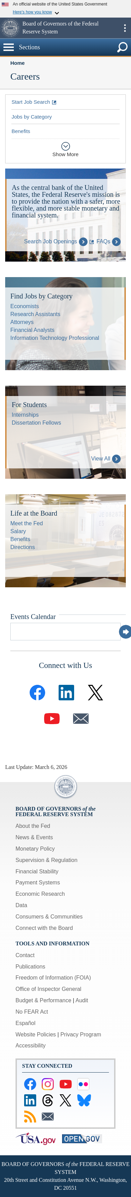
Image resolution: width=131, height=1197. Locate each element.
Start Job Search (30, 102)
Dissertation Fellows (36, 423)
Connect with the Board (44, 928)
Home (17, 63)
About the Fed (33, 826)
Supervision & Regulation (47, 860)
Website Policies (36, 1034)
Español (26, 1023)
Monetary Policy (35, 849)
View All (106, 458)
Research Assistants (35, 314)
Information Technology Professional (54, 338)
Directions (22, 547)
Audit (81, 1000)
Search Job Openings (56, 241)
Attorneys (22, 322)
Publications (30, 967)
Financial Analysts (32, 330)
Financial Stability (37, 871)
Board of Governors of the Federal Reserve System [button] (60, 27)
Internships (25, 415)
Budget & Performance (43, 1000)
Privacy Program (80, 1034)
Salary (18, 531)
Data (21, 905)
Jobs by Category (31, 117)
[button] (10, 28)
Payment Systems (38, 882)
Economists (24, 306)
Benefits (20, 131)
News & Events (34, 837)
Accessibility (31, 1045)
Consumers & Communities (49, 917)
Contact (25, 955)
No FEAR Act (32, 1012)
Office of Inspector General (48, 989)
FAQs (109, 241)
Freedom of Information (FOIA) (53, 978)
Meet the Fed (26, 523)
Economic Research (40, 894)
